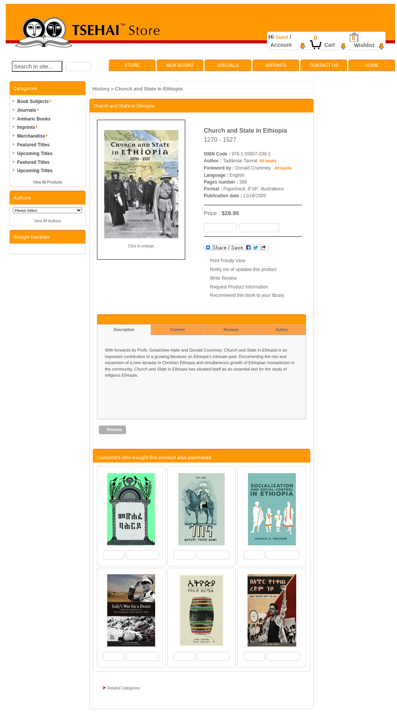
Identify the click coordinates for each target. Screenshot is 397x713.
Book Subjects (35, 101)
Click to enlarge (141, 246)
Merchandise (33, 136)
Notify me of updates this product (243, 269)
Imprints (276, 65)
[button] (78, 66)
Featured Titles (33, 144)
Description (123, 330)
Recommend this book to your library (247, 295)
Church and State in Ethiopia (149, 89)
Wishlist (364, 45)
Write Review (223, 278)
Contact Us (324, 65)
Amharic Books (34, 119)
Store (132, 65)
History (101, 89)
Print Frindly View (227, 260)
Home (372, 65)
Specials (228, 65)
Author (282, 330)
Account (281, 45)
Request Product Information (239, 287)
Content (177, 330)
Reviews (231, 330)
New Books (180, 65)
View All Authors (47, 221)
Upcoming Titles (34, 153)
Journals (29, 110)
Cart (329, 45)
